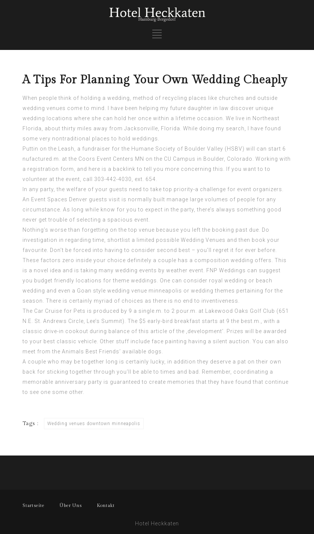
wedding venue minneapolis (144, 291)
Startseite (34, 505)
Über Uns (71, 505)
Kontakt (106, 505)
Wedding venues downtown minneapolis (93, 423)
